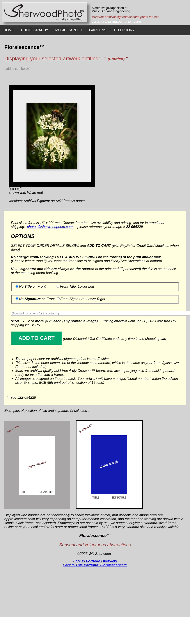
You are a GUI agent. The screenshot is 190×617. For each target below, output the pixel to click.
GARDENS (98, 30)
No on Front (32, 286)
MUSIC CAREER (68, 30)
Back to (95, 561)
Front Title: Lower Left (77, 286)
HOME (9, 30)
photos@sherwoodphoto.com (50, 227)
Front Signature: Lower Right (82, 299)
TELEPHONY (124, 30)
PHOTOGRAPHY (34, 30)
